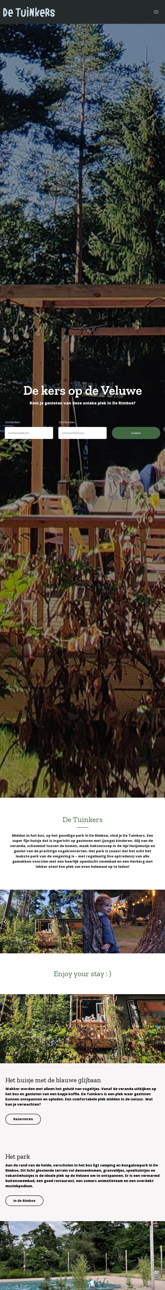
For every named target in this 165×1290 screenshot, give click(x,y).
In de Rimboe (24, 1200)
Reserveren (23, 1119)
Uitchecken (67, 422)
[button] (5, 921)
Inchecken (12, 422)
